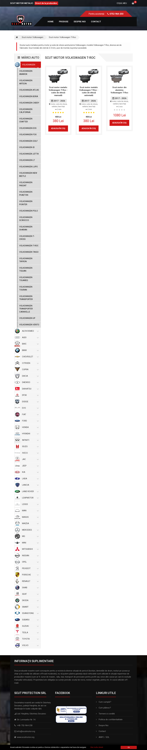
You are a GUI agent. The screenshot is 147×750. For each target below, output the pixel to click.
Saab (30, 587)
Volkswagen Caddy (29, 103)
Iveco (30, 453)
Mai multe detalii (96, 747)
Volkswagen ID (27, 147)
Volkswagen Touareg (25, 279)
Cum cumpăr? (103, 702)
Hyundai (30, 434)
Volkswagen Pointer (25, 203)
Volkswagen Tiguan (25, 269)
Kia (30, 472)
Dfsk (30, 395)
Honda (30, 427)
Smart (30, 607)
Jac (30, 459)
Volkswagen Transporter (26, 298)
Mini (30, 543)
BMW (30, 350)
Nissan (30, 555)
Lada (30, 478)
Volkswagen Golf (28, 141)
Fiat (30, 414)
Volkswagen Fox (27, 134)
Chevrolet (30, 357)
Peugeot (30, 568)
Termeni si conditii (105, 713)
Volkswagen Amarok (25, 72)
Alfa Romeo (30, 331)
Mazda (30, 523)
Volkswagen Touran (25, 288)
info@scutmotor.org (26, 731)
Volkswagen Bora (28, 96)
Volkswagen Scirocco (25, 219)
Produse (63, 21)
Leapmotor (30, 498)
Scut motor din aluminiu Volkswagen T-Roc (119, 90)
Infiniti (30, 440)
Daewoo (30, 382)
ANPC (101, 737)
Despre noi (80, 21)
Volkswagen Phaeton (25, 193)
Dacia (30, 376)
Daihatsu (30, 389)
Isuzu (30, 446)
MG (30, 536)
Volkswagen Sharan (25, 228)
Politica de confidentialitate (109, 719)
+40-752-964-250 (24, 725)
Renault (30, 581)
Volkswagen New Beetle (28, 174)
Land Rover (30, 491)
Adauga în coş (58, 128)
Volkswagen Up (27, 318)
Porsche (30, 575)
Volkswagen (30, 65)
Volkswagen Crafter (25, 120)
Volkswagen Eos (27, 128)
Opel (30, 562)
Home (51, 21)
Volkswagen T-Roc (28, 245)
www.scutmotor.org (25, 737)
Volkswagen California (25, 111)
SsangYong (30, 613)
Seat (30, 594)
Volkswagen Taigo (28, 252)
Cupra (30, 369)
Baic (30, 344)
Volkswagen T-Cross (27, 238)
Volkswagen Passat (25, 184)
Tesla (30, 632)
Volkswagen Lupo (28, 166)
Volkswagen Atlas (29, 90)
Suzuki (30, 626)
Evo (30, 408)
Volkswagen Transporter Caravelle (26, 309)
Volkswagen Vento (29, 324)
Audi (30, 337)
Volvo (30, 645)
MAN (30, 510)
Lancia (30, 485)
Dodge (30, 401)
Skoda (30, 600)
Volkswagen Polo (28, 211)
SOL (107, 737)
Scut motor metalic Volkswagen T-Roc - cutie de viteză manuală (58, 91)
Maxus (30, 517)
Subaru (30, 620)
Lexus (30, 504)
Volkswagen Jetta (29, 154)
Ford (30, 421)
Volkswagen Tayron (25, 260)
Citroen (30, 363)
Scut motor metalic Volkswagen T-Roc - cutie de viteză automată (88, 91)
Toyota (30, 639)
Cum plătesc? (103, 708)
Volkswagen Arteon (25, 82)
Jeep (30, 466)
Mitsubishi (30, 549)
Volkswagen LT (27, 160)
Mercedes (30, 530)
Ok (129, 747)
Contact (96, 21)
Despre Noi (102, 725)
